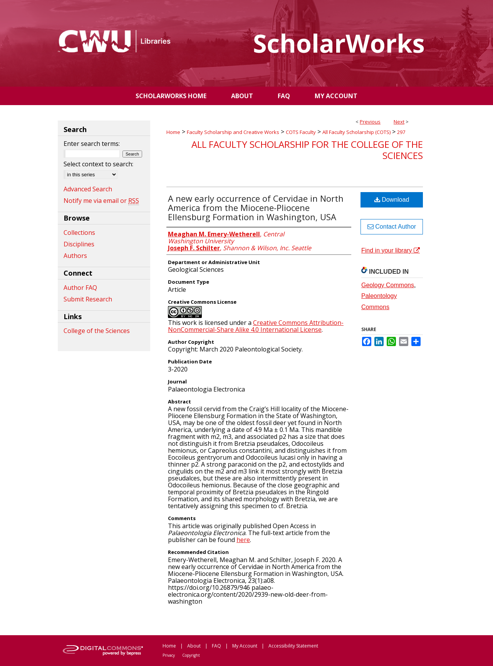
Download (391, 199)
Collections (79, 232)
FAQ (216, 646)
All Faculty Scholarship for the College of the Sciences (307, 150)
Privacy (169, 655)
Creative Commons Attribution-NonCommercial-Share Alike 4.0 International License (256, 326)
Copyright (191, 655)
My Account (244, 646)
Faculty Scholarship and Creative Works (233, 132)
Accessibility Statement (293, 646)
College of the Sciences (97, 330)
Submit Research (88, 299)
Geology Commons (387, 285)
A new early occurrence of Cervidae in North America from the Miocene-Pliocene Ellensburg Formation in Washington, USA (256, 207)
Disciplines (79, 244)
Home (173, 132)
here (243, 539)
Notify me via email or (101, 200)
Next (399, 121)
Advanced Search (88, 189)
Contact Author (391, 226)
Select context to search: (98, 164)
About (194, 646)
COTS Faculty (301, 132)
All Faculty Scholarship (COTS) (356, 132)
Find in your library (390, 250)
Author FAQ (80, 287)
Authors (75, 255)
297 (401, 132)
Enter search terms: (92, 143)
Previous (370, 121)
